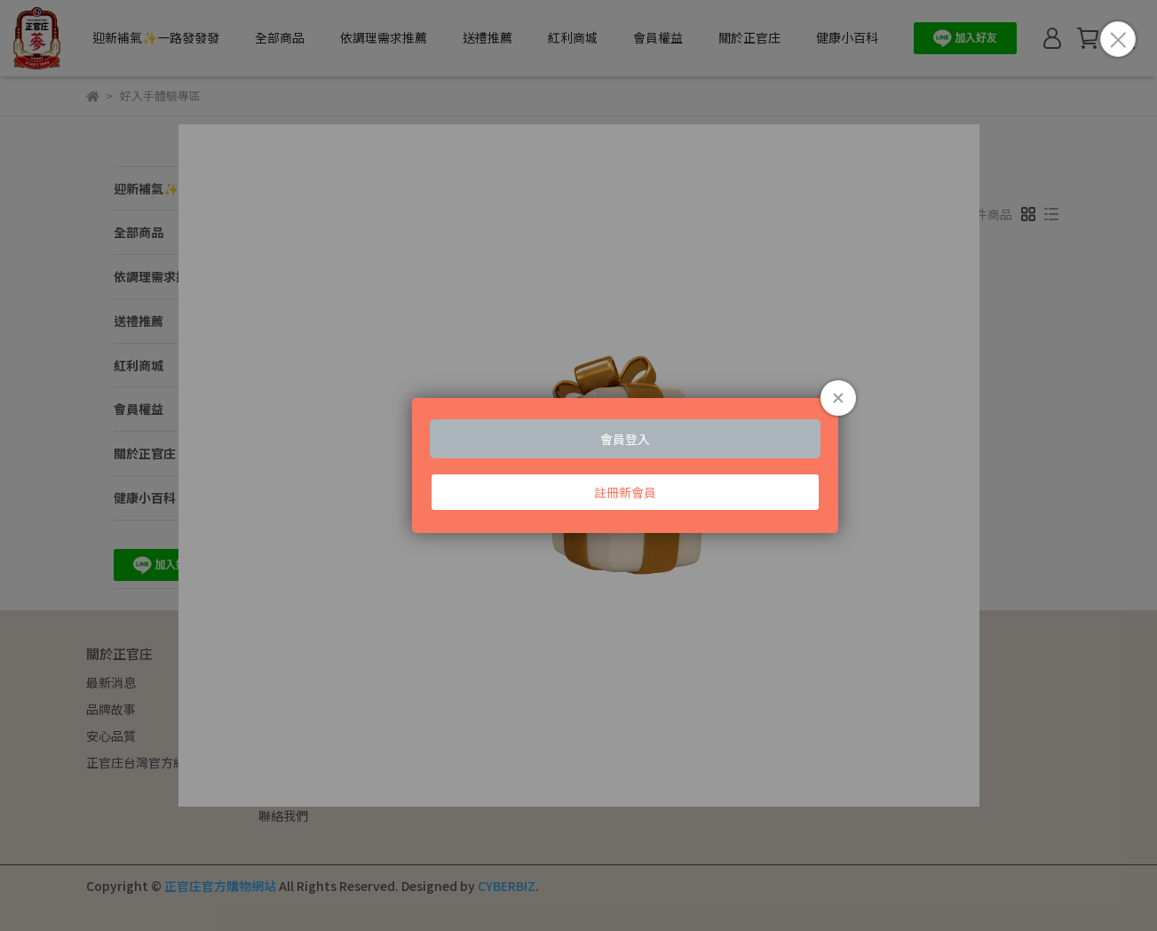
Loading (579, 465)
